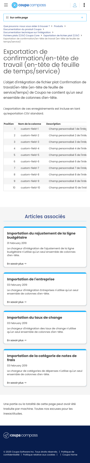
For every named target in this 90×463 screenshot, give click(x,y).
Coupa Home (69, 454)
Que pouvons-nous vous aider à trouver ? (26, 26)
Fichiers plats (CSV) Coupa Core (21, 35)
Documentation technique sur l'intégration (27, 32)
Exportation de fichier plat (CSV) (61, 35)
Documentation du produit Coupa (22, 29)
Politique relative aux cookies (39, 454)
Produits (58, 26)
